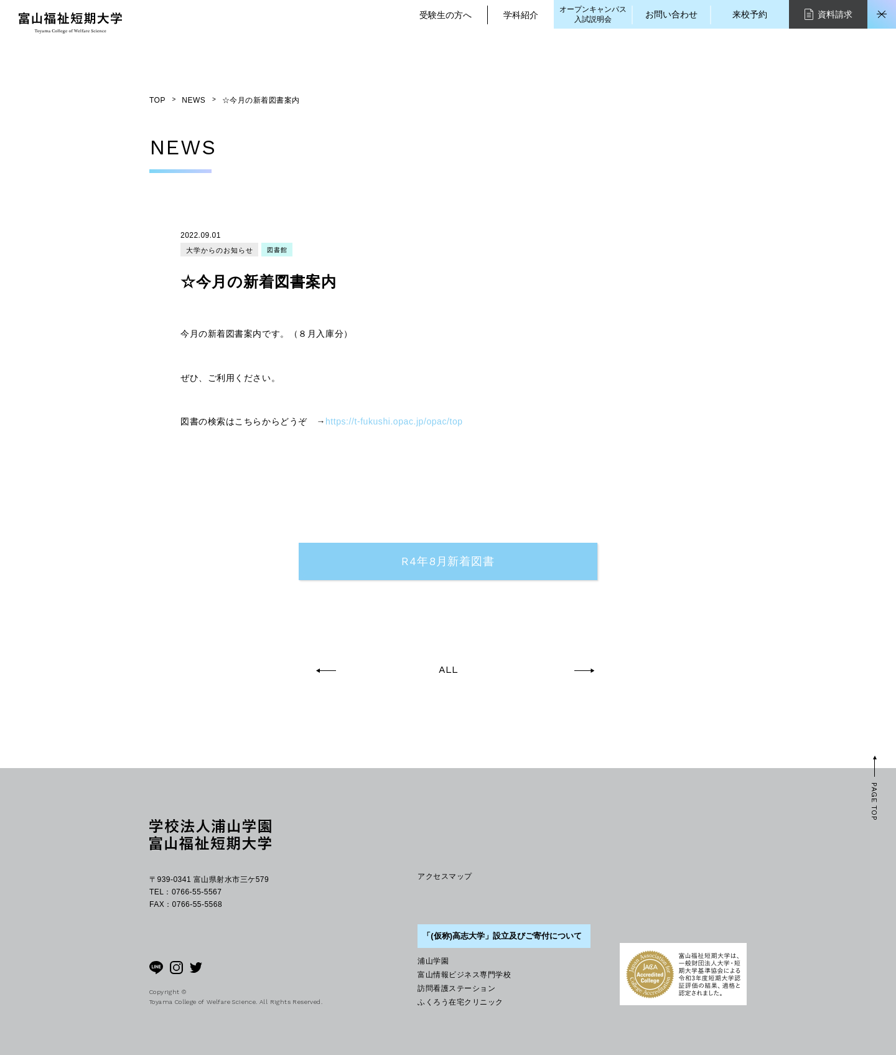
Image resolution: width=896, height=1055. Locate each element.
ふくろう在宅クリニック (460, 1002)
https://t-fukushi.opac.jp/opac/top (394, 421)
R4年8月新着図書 (448, 561)
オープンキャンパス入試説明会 (593, 14)
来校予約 (749, 14)
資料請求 (828, 14)
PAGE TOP (874, 801)
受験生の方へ (445, 15)
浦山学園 (433, 961)
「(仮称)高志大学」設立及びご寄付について (502, 935)
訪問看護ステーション (456, 988)
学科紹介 (520, 15)
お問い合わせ (671, 14)
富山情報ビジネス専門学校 (464, 974)
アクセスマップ (445, 876)
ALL (448, 670)
